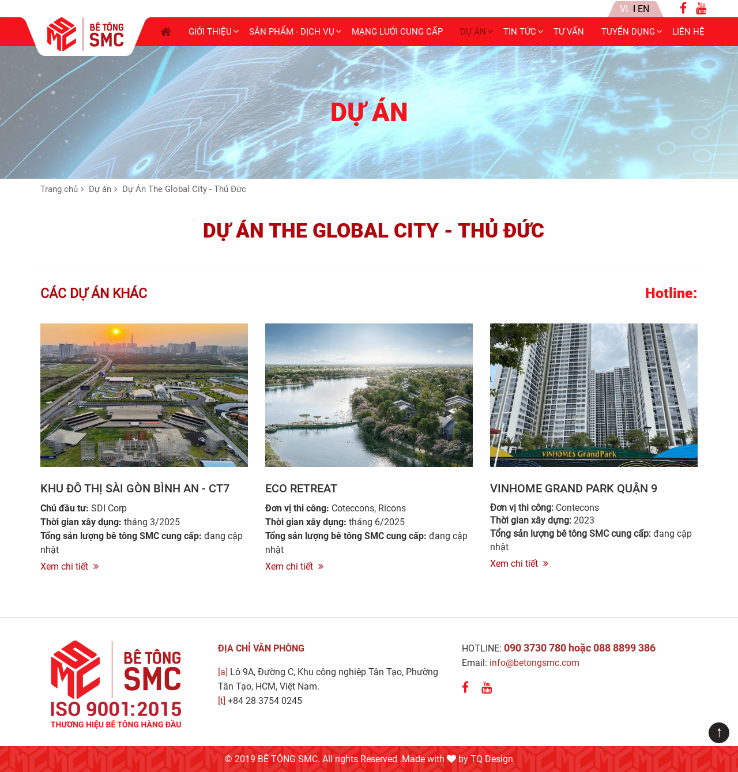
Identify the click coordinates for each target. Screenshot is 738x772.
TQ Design (491, 759)
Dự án (473, 32)
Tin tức (519, 32)
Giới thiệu (210, 32)
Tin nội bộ (560, 9)
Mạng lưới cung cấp (397, 32)
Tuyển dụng (628, 32)
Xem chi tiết (69, 566)
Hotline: (671, 293)
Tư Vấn (569, 32)
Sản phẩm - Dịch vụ (291, 32)
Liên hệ (688, 32)
